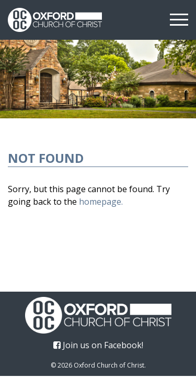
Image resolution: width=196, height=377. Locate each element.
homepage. (101, 201)
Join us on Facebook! (98, 345)
